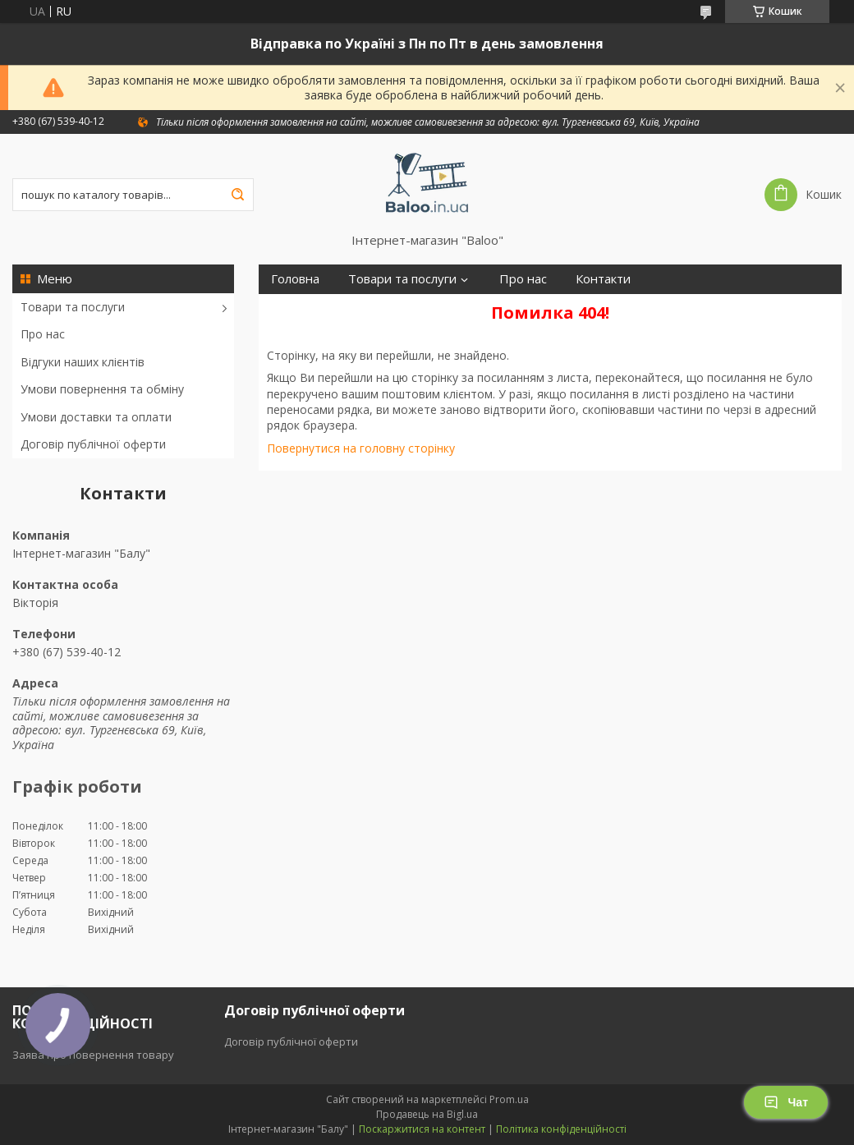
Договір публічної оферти (93, 444)
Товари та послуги (73, 307)
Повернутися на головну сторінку (361, 448)
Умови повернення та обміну (102, 389)
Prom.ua (509, 1099)
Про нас (43, 334)
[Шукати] (237, 194)
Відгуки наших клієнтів (83, 362)
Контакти (603, 279)
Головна (295, 279)
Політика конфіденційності (561, 1129)
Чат (786, 1102)
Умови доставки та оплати (96, 417)
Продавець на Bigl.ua (427, 1114)
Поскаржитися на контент (422, 1129)
